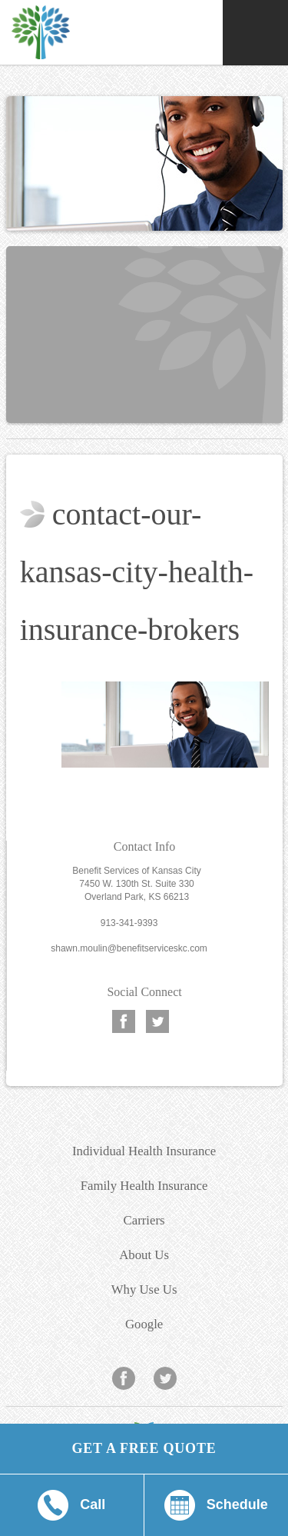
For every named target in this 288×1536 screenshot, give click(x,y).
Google (144, 1324)
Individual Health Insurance (144, 1151)
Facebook (123, 1020)
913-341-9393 (129, 923)
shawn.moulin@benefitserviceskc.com (129, 948)
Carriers (144, 1220)
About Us (144, 1255)
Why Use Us (144, 1289)
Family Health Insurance (144, 1185)
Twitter (157, 1020)
